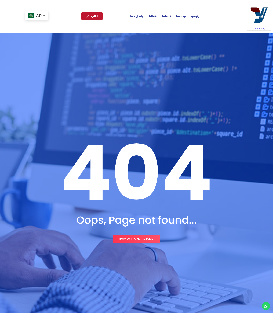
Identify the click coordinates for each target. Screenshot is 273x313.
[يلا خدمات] (259, 14)
